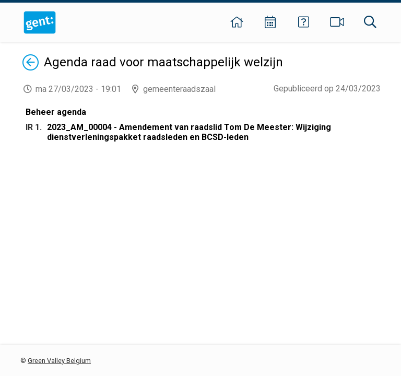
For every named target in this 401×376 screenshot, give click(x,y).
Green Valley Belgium (59, 361)
